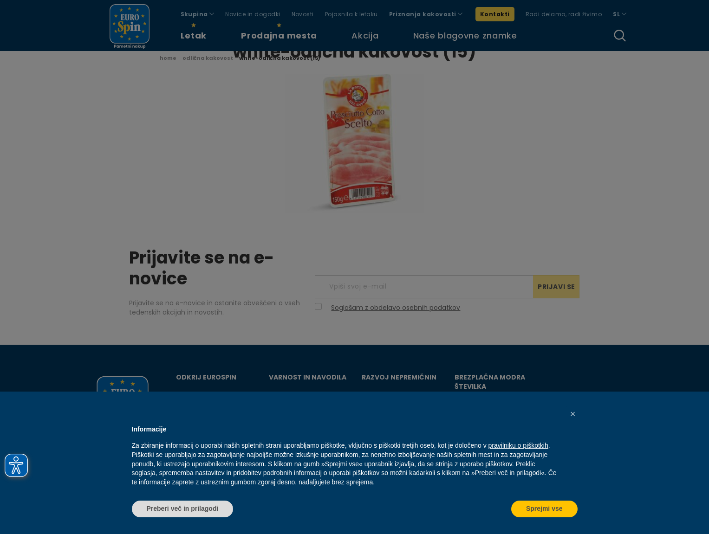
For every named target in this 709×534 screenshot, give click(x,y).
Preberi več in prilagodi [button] (183, 508)
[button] (573, 413)
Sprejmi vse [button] (544, 508)
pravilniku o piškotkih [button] (518, 445)
